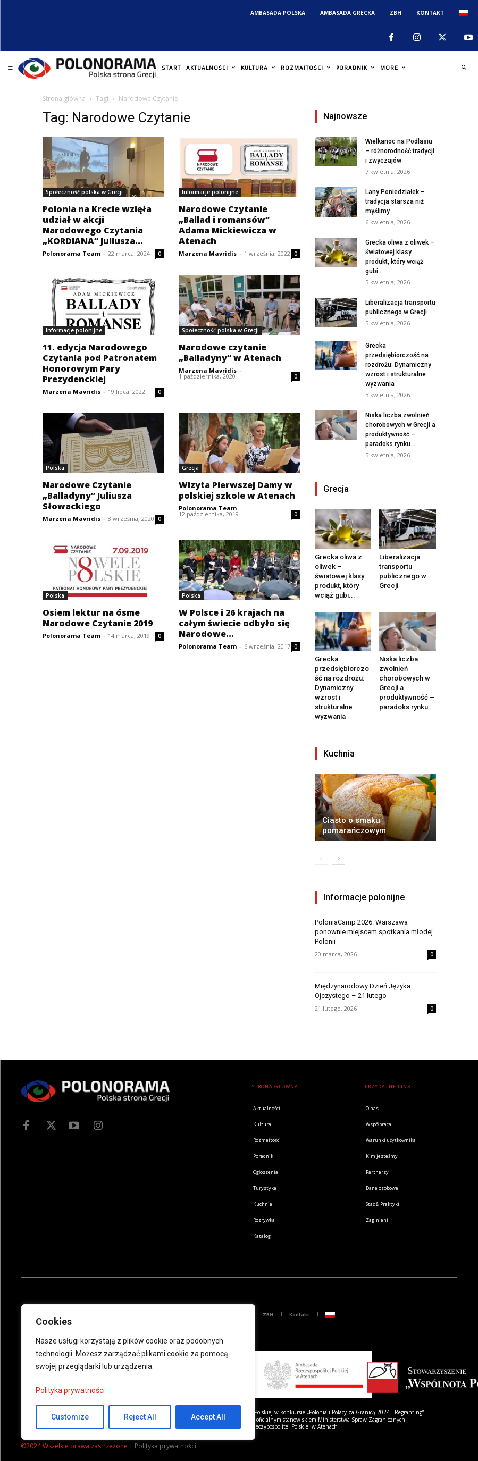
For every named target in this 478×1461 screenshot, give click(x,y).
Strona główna (64, 98)
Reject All (140, 1417)
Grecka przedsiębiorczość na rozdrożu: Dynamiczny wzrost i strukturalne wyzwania (398, 365)
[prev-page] (321, 858)
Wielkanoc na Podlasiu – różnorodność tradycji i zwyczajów (399, 151)
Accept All (208, 1417)
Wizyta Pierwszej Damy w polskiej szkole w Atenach (237, 490)
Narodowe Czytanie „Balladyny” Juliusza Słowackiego (87, 495)
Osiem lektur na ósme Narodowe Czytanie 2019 (98, 618)
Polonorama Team (71, 253)
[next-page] (338, 858)
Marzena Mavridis (208, 253)
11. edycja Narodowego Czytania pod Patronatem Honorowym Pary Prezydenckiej (100, 363)
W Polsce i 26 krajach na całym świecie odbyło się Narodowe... (234, 623)
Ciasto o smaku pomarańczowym (354, 825)
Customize (70, 1417)
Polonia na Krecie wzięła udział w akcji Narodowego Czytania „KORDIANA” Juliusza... (97, 225)
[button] (463, 68)
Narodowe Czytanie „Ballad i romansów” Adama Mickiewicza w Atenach (227, 225)
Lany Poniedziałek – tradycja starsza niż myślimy (395, 201)
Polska (55, 468)
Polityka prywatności (70, 1390)
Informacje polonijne (210, 192)
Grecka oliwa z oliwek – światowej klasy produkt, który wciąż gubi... (339, 576)
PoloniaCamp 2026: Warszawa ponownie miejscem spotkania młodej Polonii (374, 931)
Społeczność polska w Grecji (84, 192)
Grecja (190, 468)
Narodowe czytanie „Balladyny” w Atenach (230, 352)
